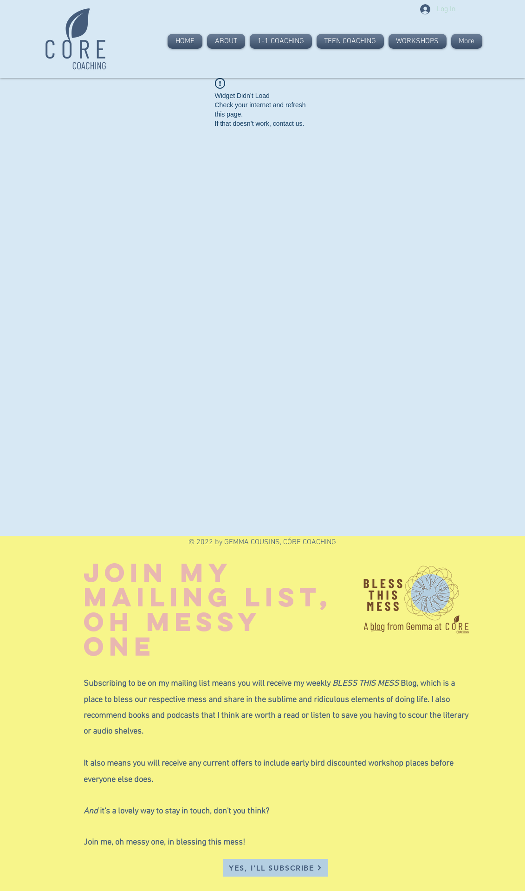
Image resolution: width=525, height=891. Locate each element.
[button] (276, 867)
